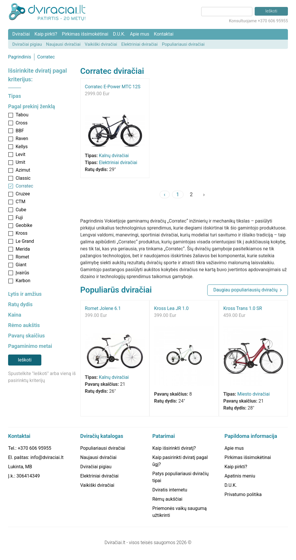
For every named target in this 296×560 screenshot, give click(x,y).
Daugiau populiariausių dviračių (245, 290)
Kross (21, 233)
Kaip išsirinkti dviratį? (174, 448)
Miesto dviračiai (253, 394)
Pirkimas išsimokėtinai (85, 34)
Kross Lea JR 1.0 (171, 308)
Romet (22, 257)
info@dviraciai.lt (46, 457)
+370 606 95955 (34, 448)
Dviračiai (21, 34)
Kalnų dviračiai (114, 155)
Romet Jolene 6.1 (103, 308)
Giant (21, 264)
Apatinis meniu (240, 476)
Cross (21, 123)
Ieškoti (25, 360)
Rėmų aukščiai (167, 499)
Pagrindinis (19, 57)
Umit (20, 162)
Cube (21, 209)
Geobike (24, 225)
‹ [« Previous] (164, 194)
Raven (22, 138)
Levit (20, 154)
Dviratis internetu (169, 490)
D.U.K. (119, 34)
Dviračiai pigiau (27, 44)
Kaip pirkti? (45, 34)
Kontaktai (163, 34)
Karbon (23, 280)
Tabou (22, 114)
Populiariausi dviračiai (183, 44)
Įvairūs (22, 273)
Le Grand (25, 241)
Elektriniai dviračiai (139, 44)
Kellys (22, 146)
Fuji (19, 217)
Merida (23, 249)
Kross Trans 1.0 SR (242, 308)
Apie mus (139, 34)
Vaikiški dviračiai (101, 44)
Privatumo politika (243, 494)
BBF (20, 130)
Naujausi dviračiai (63, 44)
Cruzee (23, 194)
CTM (20, 201)
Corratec (46, 57)
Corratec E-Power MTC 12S (112, 86)
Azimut (23, 170)
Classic (23, 178)
